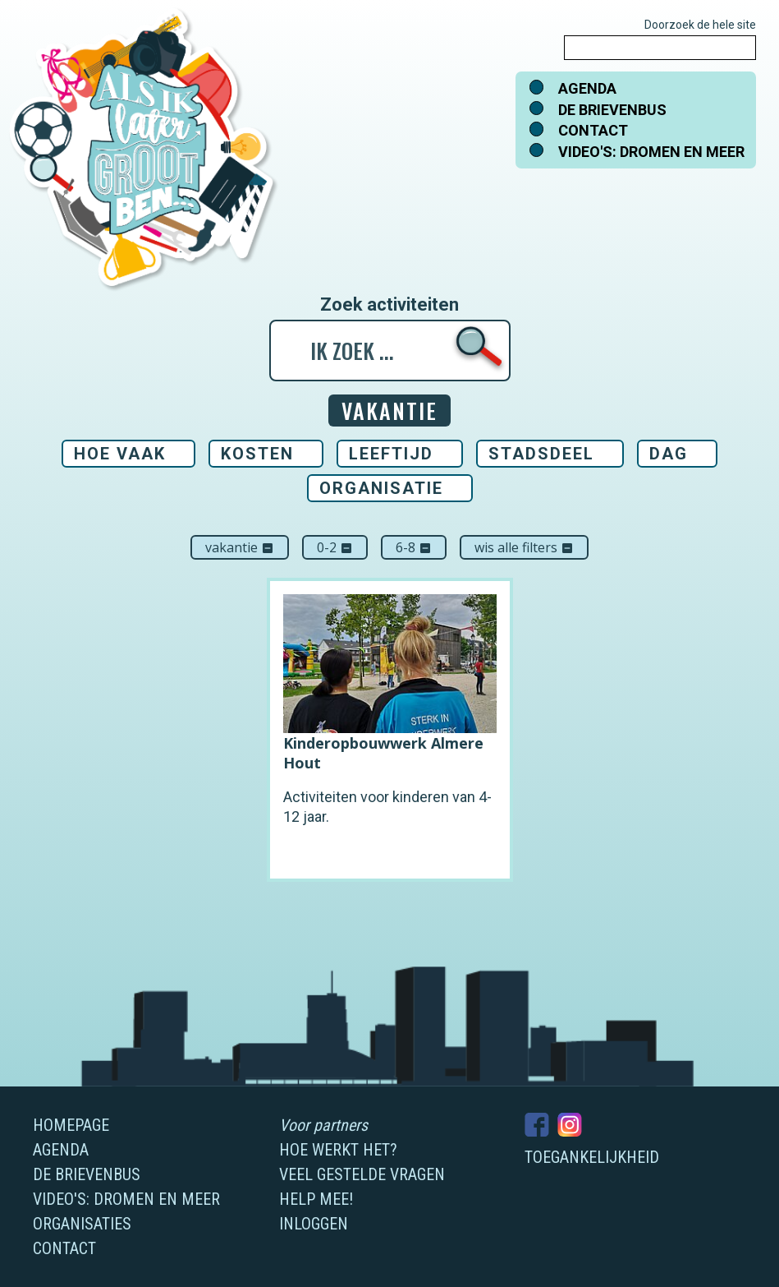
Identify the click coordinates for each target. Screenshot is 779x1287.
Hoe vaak (120, 454)
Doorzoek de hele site (700, 24)
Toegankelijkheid (592, 1157)
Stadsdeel (541, 454)
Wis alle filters (524, 547)
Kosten (257, 454)
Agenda (587, 88)
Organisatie (381, 488)
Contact (593, 130)
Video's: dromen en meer (651, 151)
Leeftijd (391, 454)
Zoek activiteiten (389, 305)
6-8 (414, 547)
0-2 (335, 547)
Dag (668, 454)
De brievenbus (612, 109)
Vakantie (239, 547)
